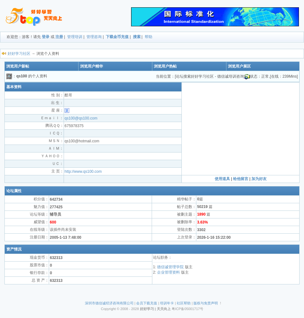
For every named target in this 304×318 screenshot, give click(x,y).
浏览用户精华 (91, 66)
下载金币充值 (117, 37)
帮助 (148, 37)
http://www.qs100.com (83, 171)
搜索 (137, 37)
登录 (45, 37)
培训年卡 (167, 303)
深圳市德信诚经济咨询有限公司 (109, 303)
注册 (59, 37)
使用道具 (222, 179)
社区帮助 (184, 303)
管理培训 (74, 37)
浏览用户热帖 (165, 66)
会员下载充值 (146, 303)
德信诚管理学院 (170, 267)
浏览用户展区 (239, 66)
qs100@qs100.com (81, 118)
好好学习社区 (19, 53)
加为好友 (259, 179)
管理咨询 (94, 37)
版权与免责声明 (205, 303)
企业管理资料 (168, 272)
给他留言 (240, 179)
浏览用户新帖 (17, 66)
